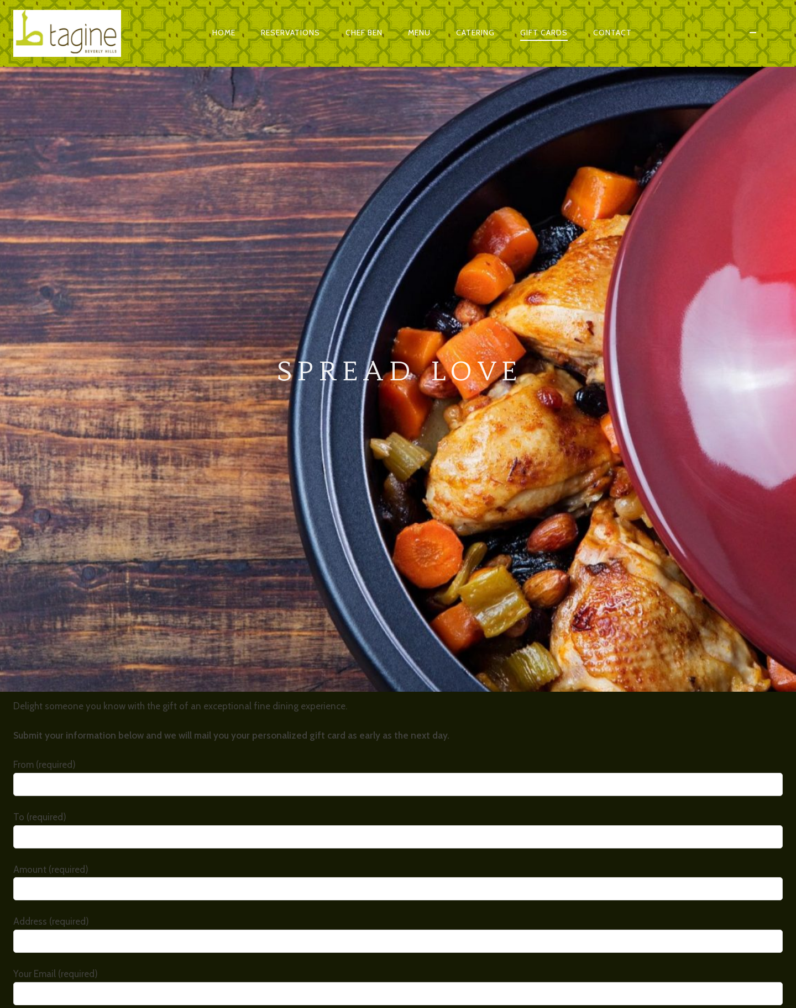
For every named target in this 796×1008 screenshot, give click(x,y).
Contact (612, 33)
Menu (419, 33)
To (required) (398, 423)
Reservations (290, 33)
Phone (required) (398, 632)
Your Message (398, 734)
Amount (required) (398, 475)
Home (223, 33)
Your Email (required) (398, 579)
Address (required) (398, 527)
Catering (475, 33)
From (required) (398, 370)
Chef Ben (364, 33)
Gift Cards (544, 33)
